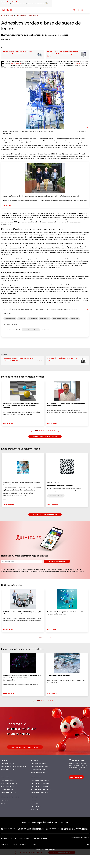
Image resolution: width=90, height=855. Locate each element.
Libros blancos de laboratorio (40, 783)
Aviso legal (4, 844)
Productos (34, 803)
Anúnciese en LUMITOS (8, 838)
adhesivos (76, 63)
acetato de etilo (16, 63)
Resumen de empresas (38, 772)
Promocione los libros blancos (41, 789)
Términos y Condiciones (18, 844)
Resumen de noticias (7, 769)
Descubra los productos (8, 780)
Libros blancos (35, 806)
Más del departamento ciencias (45, 436)
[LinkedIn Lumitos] (87, 844)
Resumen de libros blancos (39, 792)
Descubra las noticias (8, 763)
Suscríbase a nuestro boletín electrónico (14, 766)
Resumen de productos (8, 792)
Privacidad (33, 844)
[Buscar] (74, 10)
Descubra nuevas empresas (39, 766)
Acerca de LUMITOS (25, 838)
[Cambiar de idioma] (82, 10)
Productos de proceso (8, 786)
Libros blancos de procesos (39, 786)
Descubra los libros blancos (40, 780)
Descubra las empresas (38, 763)
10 (54, 430)
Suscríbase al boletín (56, 561)
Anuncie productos (7, 789)
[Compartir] (78, 10)
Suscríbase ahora (76, 777)
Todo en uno (35, 809)
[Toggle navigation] (87, 10)
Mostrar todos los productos (45, 514)
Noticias (33, 800)
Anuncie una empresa (38, 769)
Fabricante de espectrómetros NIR (25, 747)
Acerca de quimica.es (40, 838)
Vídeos (3, 803)
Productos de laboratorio (9, 783)
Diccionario (4, 800)
